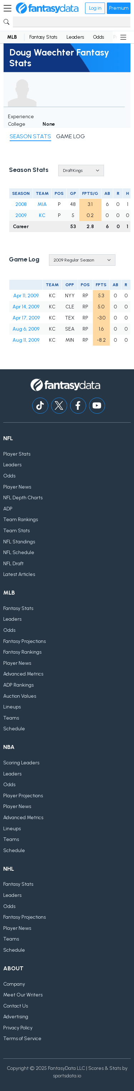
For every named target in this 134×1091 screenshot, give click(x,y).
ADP (8, 509)
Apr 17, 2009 (26, 318)
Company (14, 984)
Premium (118, 8)
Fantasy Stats (43, 37)
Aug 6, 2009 (26, 329)
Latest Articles (19, 574)
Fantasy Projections (24, 641)
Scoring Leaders (21, 763)
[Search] (71, 21)
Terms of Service (22, 1038)
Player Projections (23, 796)
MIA (42, 204)
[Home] (47, 8)
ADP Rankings (18, 685)
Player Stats (16, 454)
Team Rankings (20, 519)
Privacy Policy (18, 1028)
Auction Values (19, 696)
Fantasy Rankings (22, 652)
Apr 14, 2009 (26, 307)
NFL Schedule (18, 552)
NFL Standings (19, 542)
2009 (20, 215)
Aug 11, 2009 (26, 340)
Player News (17, 487)
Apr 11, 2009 (26, 296)
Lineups (12, 707)
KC (42, 215)
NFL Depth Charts (23, 498)
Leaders (75, 37)
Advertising (15, 1017)
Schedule (14, 729)
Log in (95, 8)
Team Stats (16, 531)
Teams (11, 718)
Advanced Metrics (23, 674)
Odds (98, 37)
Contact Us (15, 1006)
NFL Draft (13, 564)
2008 (21, 204)
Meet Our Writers (23, 995)
